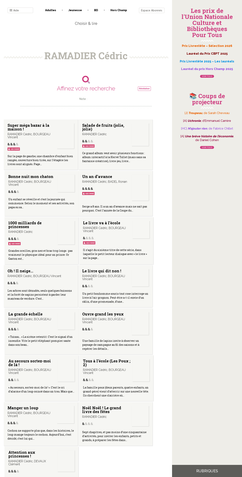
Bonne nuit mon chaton (128, 127)
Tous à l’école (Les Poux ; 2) (130, 301)
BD (96, 10)
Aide (14, 10)
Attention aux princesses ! (130, 358)
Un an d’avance (16, 189)
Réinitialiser (144, 89)
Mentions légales (94, 438)
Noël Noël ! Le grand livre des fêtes (76, 360)
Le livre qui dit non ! (74, 247)
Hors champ (118, 10)
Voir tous (207, 76)
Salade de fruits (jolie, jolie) (74, 129)
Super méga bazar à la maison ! (19, 129)
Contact (43, 438)
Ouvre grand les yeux (20, 301)
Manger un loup (18, 358)
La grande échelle (127, 247)
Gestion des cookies (122, 438)
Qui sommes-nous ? (66, 438)
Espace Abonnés (151, 10)
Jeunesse (75, 10)
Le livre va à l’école (129, 189)
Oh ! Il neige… (20, 245)
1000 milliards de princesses (74, 191)
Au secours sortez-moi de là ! (76, 303)
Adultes (50, 10)
